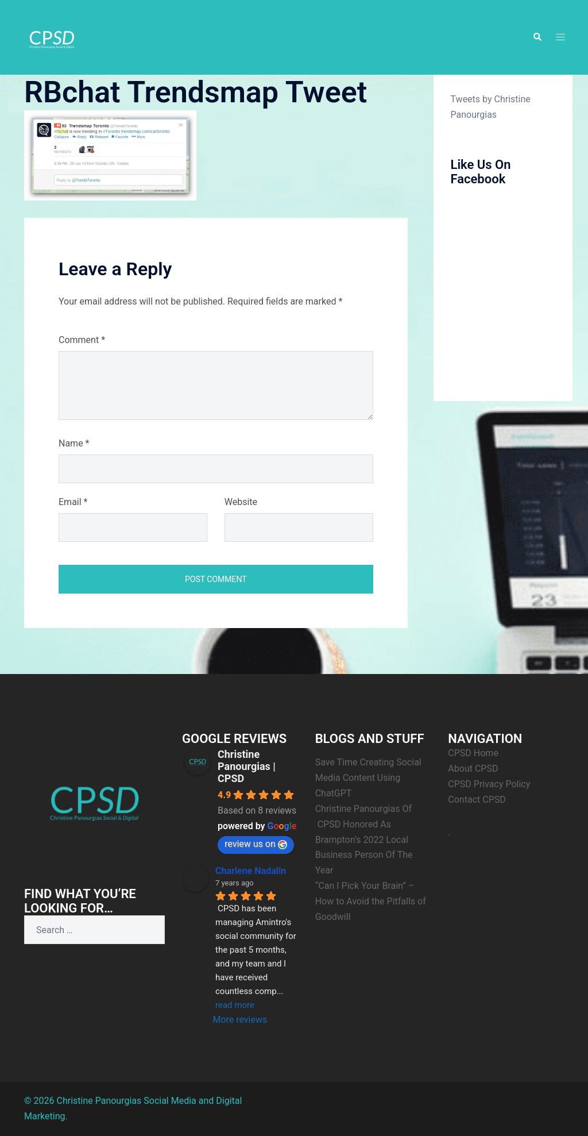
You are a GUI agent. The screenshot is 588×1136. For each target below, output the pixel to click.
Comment (82, 339)
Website (241, 501)
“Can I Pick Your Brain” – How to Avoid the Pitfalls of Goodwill (370, 901)
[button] (536, 37)
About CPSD (473, 768)
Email (73, 501)
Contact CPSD (476, 799)
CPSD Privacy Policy (489, 784)
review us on (256, 843)
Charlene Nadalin (250, 870)
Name (74, 443)
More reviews (239, 1019)
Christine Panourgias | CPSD (247, 766)
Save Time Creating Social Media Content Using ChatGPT (368, 778)
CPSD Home (473, 753)
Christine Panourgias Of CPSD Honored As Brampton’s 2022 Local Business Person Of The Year (364, 839)
